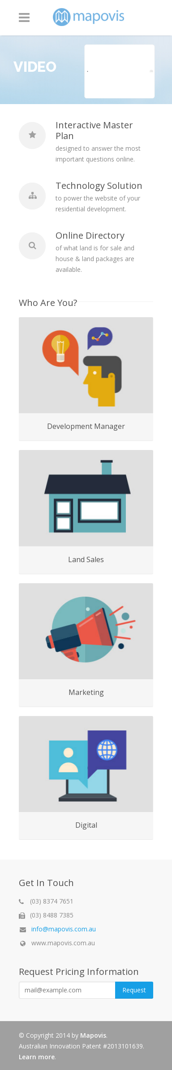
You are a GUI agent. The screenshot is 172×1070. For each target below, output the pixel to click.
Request (134, 990)
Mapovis (93, 1035)
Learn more (37, 1057)
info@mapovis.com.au (63, 929)
